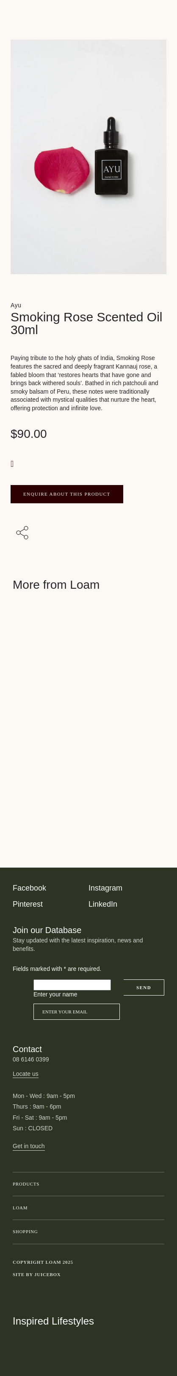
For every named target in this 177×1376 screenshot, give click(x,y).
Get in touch (29, 1146)
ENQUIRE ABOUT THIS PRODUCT (67, 493)
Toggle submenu (155, 1184)
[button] (13, 463)
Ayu (16, 305)
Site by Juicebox (37, 1274)
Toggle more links (158, 1274)
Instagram (105, 888)
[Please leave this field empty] (72, 984)
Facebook (29, 888)
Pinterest (28, 904)
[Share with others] (23, 533)
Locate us (26, 1073)
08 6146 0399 (31, 1059)
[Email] (76, 1012)
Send (143, 987)
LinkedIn (102, 904)
